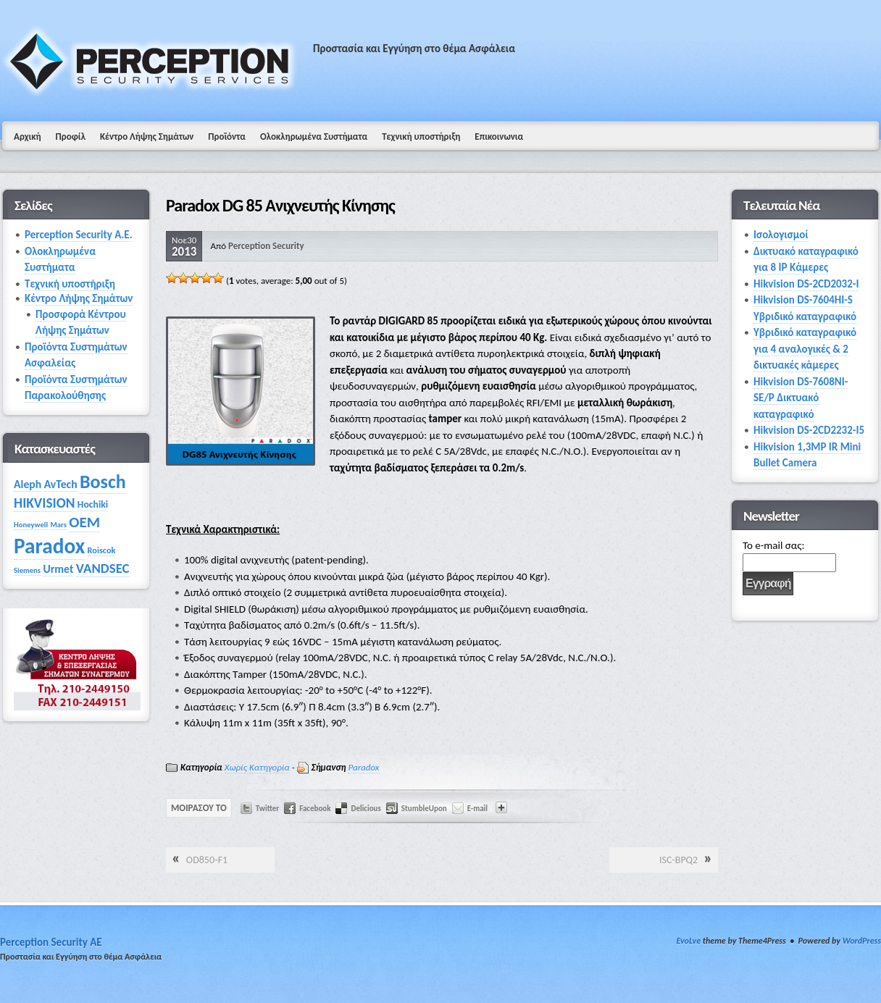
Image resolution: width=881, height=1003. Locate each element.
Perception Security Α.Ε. (79, 234)
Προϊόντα (227, 136)
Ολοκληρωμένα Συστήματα (313, 136)
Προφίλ (70, 136)
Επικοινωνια (499, 136)
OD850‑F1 (206, 860)
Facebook (314, 808)
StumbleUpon (424, 808)
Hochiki (93, 504)
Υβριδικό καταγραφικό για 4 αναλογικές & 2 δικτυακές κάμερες (804, 349)
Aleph (27, 484)
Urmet (58, 569)
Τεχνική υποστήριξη (421, 136)
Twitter (268, 808)
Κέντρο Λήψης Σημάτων (146, 136)
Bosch (103, 481)
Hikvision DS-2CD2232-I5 (808, 430)
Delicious (365, 808)
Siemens (27, 570)
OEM (84, 522)
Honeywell (31, 524)
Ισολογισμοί (781, 234)
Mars (58, 524)
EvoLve (688, 941)
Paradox (363, 767)
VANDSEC (103, 568)
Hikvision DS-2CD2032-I (806, 283)
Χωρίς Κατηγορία (257, 767)
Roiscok (102, 550)
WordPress (862, 941)
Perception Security (266, 245)
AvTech (61, 484)
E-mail (477, 808)
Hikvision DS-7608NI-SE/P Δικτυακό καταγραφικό (800, 398)
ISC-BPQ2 (678, 860)
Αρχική (27, 136)
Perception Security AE (51, 942)
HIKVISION (44, 503)
